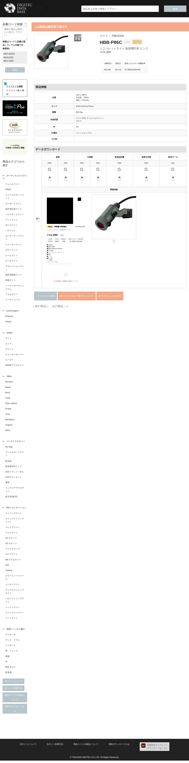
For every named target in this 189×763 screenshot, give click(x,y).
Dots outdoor (11, 405)
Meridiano (9, 421)
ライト (8, 339)
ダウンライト (11, 250)
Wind (7, 431)
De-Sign (9, 448)
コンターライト (12, 586)
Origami (9, 426)
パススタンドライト (14, 215)
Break (8, 388)
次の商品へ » (60, 306)
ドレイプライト (12, 529)
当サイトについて (13, 683)
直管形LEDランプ (13, 468)
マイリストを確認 (14, 86)
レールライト (11, 256)
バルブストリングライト (14, 602)
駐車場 (8, 675)
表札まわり (10, 669)
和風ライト (10, 280)
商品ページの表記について (15, 699)
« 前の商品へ (41, 306)
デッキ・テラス (12, 642)
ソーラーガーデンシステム (14, 288)
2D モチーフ (11, 540)
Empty (8, 410)
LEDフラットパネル (14, 473)
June (7, 415)
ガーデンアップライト (14, 238)
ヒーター (9, 361)
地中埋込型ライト (13, 209)
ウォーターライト (13, 245)
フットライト (11, 220)
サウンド (9, 350)
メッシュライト (12, 609)
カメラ (8, 345)
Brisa (7, 394)
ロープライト (11, 556)
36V (7, 567)
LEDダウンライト (13, 479)
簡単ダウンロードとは (15, 711)
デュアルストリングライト (14, 593)
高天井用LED (11, 498)
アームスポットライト (14, 455)
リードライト (11, 620)
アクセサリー (11, 294)
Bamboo (9, 383)
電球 (7, 484)
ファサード (10, 648)
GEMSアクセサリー (14, 366)
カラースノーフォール (14, 579)
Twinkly (8, 572)
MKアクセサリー (13, 562)
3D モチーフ (11, 545)
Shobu (8, 322)
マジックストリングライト (14, 522)
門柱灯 (8, 190)
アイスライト (11, 535)
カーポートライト (13, 204)
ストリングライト (13, 515)
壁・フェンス (11, 653)
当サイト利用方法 (13, 690)
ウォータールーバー (14, 355)
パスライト (10, 231)
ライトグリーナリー (14, 615)
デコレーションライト (14, 268)
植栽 (7, 658)
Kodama (9, 317)
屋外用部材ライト (13, 275)
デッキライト (11, 261)
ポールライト (11, 225)
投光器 (8, 463)
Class (8, 399)
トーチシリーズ (12, 300)
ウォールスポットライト (14, 197)
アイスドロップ (12, 551)
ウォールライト (12, 184)
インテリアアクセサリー (14, 491)
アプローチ (10, 637)
